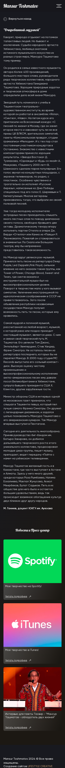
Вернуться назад (17, 19)
